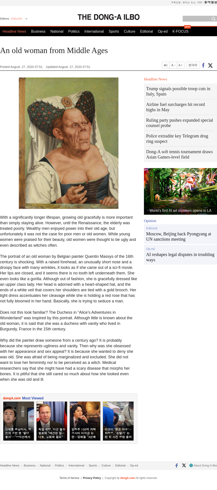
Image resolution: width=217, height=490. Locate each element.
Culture (129, 31)
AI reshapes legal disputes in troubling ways (180, 257)
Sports (114, 31)
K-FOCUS (180, 31)
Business (38, 31)
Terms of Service (69, 478)
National (57, 31)
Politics (73, 31)
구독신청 (176, 2)
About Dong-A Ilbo (203, 465)
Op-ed (163, 31)
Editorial (146, 31)
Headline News (14, 31)
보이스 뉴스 (189, 2)
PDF (200, 2)
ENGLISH (17, 18)
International (94, 31)
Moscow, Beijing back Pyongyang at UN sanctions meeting (178, 236)
